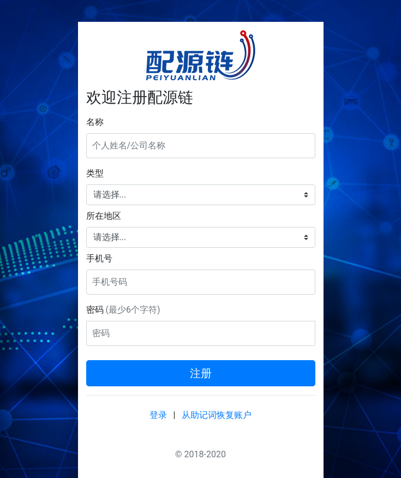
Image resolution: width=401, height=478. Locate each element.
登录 (158, 415)
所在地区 (103, 216)
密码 (123, 309)
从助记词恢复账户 (217, 415)
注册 (201, 373)
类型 (95, 173)
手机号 (99, 258)
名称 (95, 122)
